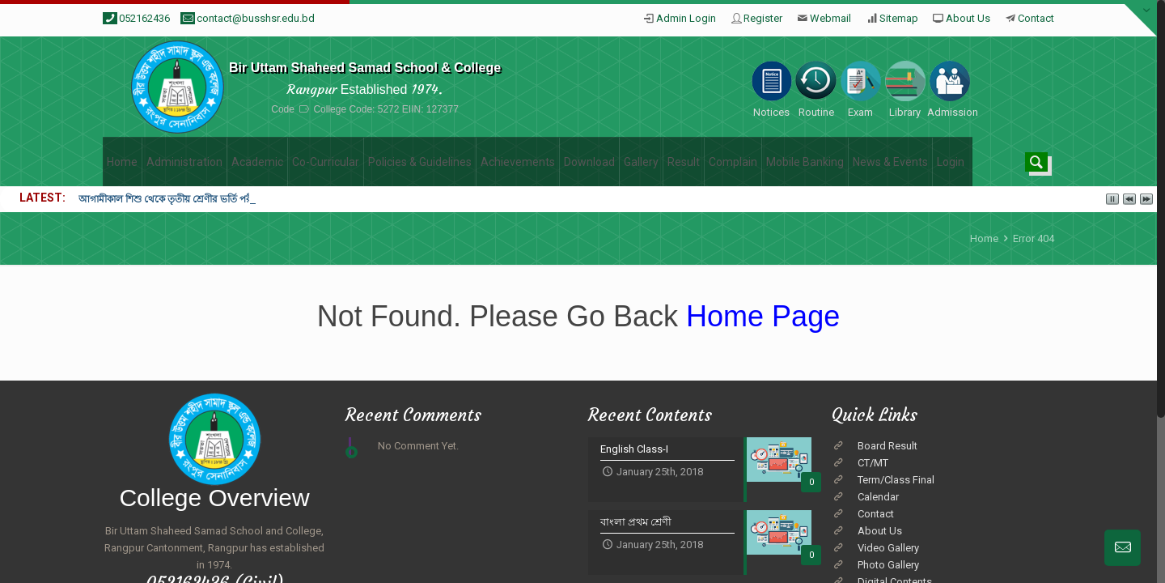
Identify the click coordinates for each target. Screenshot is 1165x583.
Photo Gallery (888, 565)
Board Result (887, 446)
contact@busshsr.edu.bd (256, 18)
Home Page (759, 316)
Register (762, 18)
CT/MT (873, 463)
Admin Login (686, 18)
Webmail (830, 18)
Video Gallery (888, 548)
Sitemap (898, 18)
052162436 (144, 18)
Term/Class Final (896, 480)
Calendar (878, 497)
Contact (1036, 18)
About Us (968, 18)
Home (984, 238)
